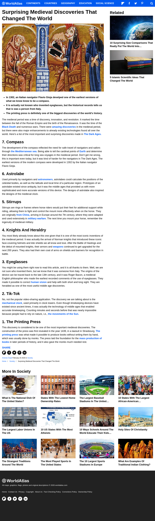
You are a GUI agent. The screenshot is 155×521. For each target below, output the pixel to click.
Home (4, 492)
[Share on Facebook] (9, 353)
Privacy (22, 492)
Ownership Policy (85, 492)
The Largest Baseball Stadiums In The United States (93, 401)
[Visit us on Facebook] (9, 499)
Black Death (9, 126)
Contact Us (12, 492)
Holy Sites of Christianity (132, 429)
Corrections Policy (69, 492)
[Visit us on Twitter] (15, 499)
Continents (33, 3)
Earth (82, 151)
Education (85, 3)
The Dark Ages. (92, 134)
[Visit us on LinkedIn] (26, 499)
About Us (39, 492)
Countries (50, 3)
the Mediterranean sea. (24, 151)
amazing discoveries (64, 126)
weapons (57, 246)
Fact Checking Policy (52, 492)
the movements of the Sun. (63, 314)
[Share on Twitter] (14, 353)
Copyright (30, 492)
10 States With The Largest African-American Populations (133, 401)
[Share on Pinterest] (19, 353)
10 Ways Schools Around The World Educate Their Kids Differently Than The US (97, 433)
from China (22, 215)
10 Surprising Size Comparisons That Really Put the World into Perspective (131, 46)
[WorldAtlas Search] (151, 3)
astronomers (45, 179)
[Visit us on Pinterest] (20, 499)
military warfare (37, 218)
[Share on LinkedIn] (24, 353)
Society (30, 358)
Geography (68, 3)
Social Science (105, 3)
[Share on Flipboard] (4, 353)
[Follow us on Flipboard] (4, 499)
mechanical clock (12, 303)
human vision (39, 282)
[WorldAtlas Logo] (13, 3)
